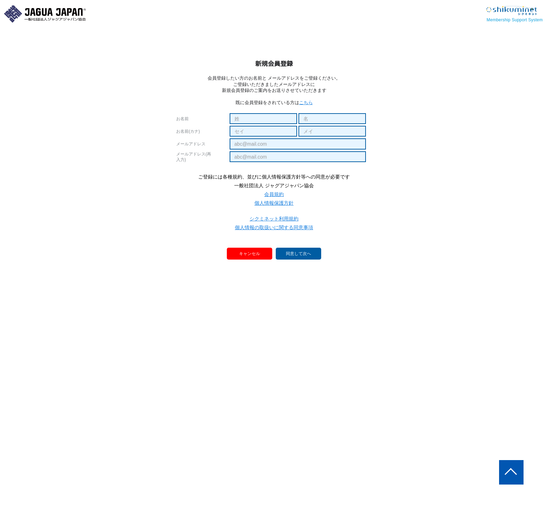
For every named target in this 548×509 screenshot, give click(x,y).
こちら (306, 102)
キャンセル (249, 253)
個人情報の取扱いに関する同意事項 (274, 227)
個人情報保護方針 (274, 202)
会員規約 (274, 194)
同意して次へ (298, 254)
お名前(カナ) (188, 131)
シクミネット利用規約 (274, 218)
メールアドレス (191, 144)
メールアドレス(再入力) (193, 156)
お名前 (182, 119)
